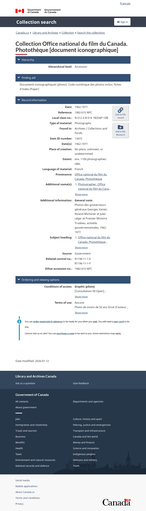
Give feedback (81, 383)
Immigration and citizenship (31, 424)
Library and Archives (45, 33)
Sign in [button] (122, 21)
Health (19, 448)
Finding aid (27, 78)
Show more (81, 194)
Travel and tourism (26, 430)
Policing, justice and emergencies (92, 424)
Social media (23, 480)
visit (95, 321)
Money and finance (83, 442)
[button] (120, 113)
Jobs (18, 419)
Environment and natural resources (35, 460)
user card (119, 321)
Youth (76, 465)
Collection (68, 33)
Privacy (19, 503)
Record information (32, 100)
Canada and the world (85, 436)
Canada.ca (22, 33)
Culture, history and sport (87, 419)
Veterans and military (85, 460)
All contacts (22, 401)
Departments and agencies (88, 401)
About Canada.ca (25, 492)
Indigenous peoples (84, 454)
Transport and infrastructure (89, 430)
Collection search (36, 22)
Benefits (20, 442)
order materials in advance (47, 321)
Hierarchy (26, 60)
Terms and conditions (28, 497)
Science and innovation (86, 448)
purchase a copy (65, 333)
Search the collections (91, 33)
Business (21, 436)
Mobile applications (27, 486)
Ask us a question (25, 383)
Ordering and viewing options (39, 280)
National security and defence (32, 465)
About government (26, 407)
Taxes (19, 454)
